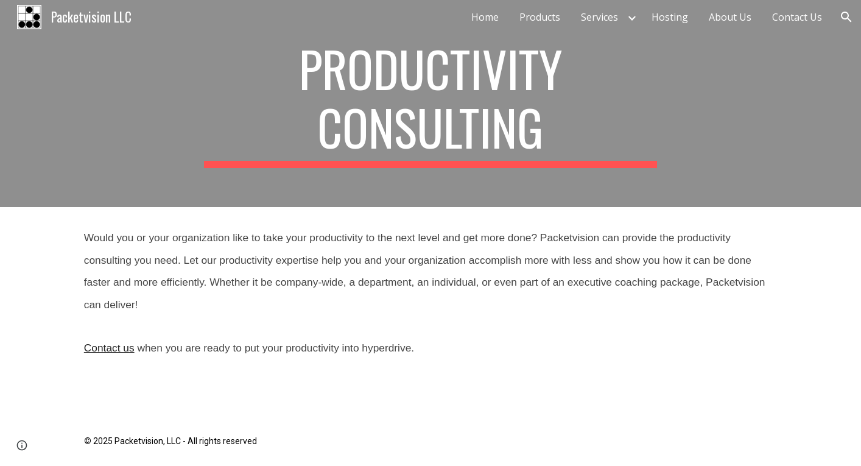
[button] (846, 17)
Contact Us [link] (797, 17)
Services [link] (599, 17)
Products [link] (539, 17)
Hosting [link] (670, 17)
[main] (430, 103)
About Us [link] (730, 17)
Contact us (109, 348)
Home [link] (485, 17)
